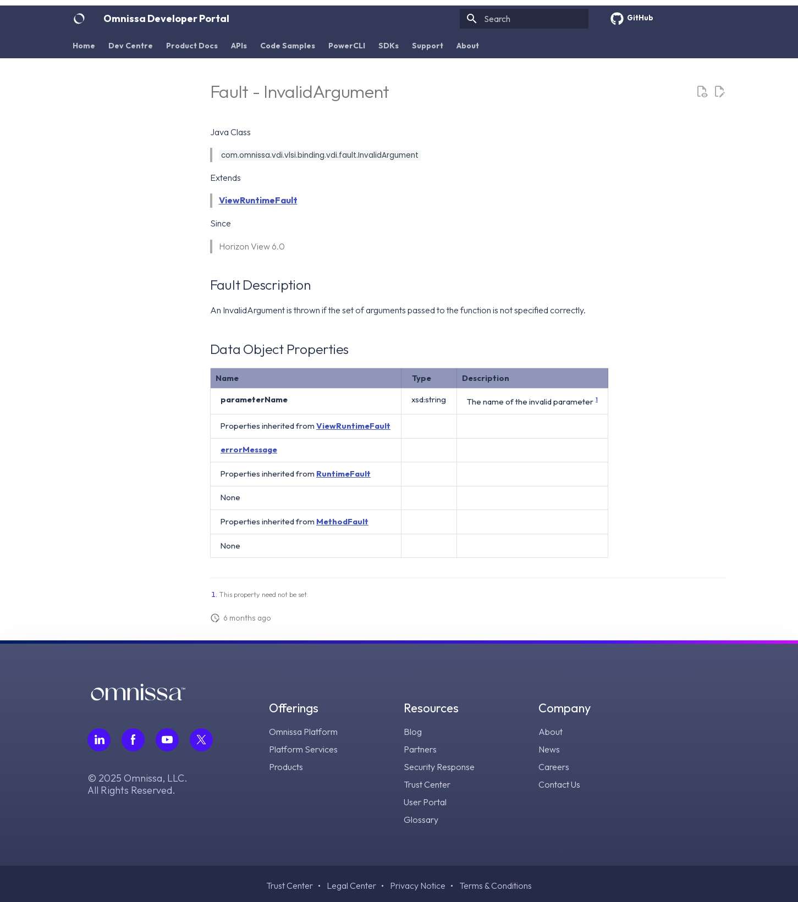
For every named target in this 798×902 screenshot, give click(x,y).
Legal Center (351, 885)
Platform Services (303, 749)
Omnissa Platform (303, 731)
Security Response (439, 766)
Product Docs (192, 46)
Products (286, 766)
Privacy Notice (417, 885)
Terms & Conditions (495, 885)
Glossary (421, 819)
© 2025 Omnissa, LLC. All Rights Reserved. (137, 784)
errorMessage (249, 449)
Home (84, 46)
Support (427, 46)
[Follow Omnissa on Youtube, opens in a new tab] (167, 739)
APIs (239, 46)
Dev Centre (130, 46)
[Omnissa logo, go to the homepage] (138, 697)
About (467, 46)
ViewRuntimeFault (258, 200)
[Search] (524, 19)
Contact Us (559, 784)
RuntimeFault (343, 473)
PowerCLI (346, 46)
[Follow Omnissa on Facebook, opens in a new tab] (133, 739)
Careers (553, 766)
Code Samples (287, 46)
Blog (413, 731)
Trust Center (427, 784)
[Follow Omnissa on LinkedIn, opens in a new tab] (99, 739)
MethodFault (342, 521)
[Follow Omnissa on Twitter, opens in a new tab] (201, 739)
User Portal (425, 801)
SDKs (388, 46)
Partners (420, 749)
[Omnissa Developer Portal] (79, 19)
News (549, 749)
